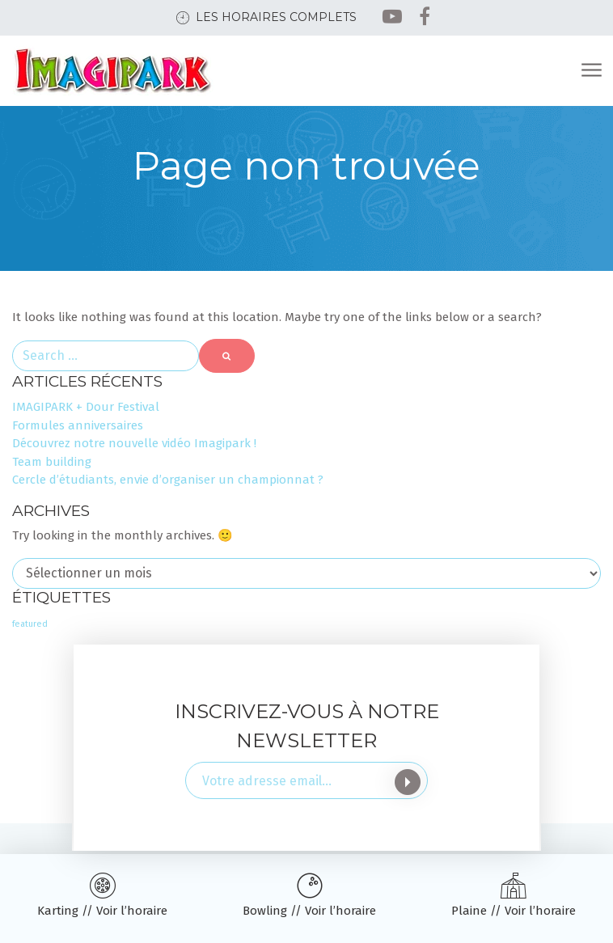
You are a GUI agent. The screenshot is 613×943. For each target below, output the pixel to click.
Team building (51, 462)
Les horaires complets (276, 17)
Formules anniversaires (77, 425)
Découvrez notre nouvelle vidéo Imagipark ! (134, 443)
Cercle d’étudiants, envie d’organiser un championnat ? (167, 479)
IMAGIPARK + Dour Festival (85, 407)
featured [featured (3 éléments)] (30, 624)
